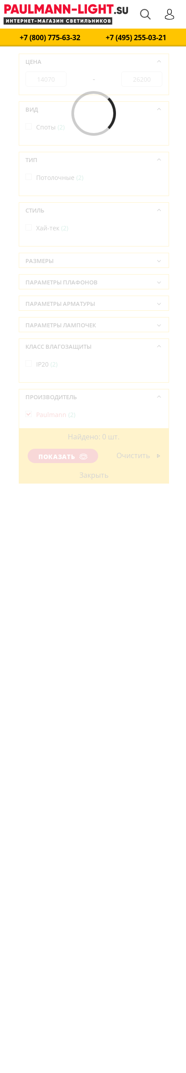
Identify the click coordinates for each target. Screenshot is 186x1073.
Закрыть (93, 475)
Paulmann (55, 414)
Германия (55, 465)
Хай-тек (52, 228)
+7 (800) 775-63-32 (50, 37)
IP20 (47, 364)
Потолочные (59, 177)
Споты (50, 127)
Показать (62, 456)
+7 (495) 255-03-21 (136, 37)
